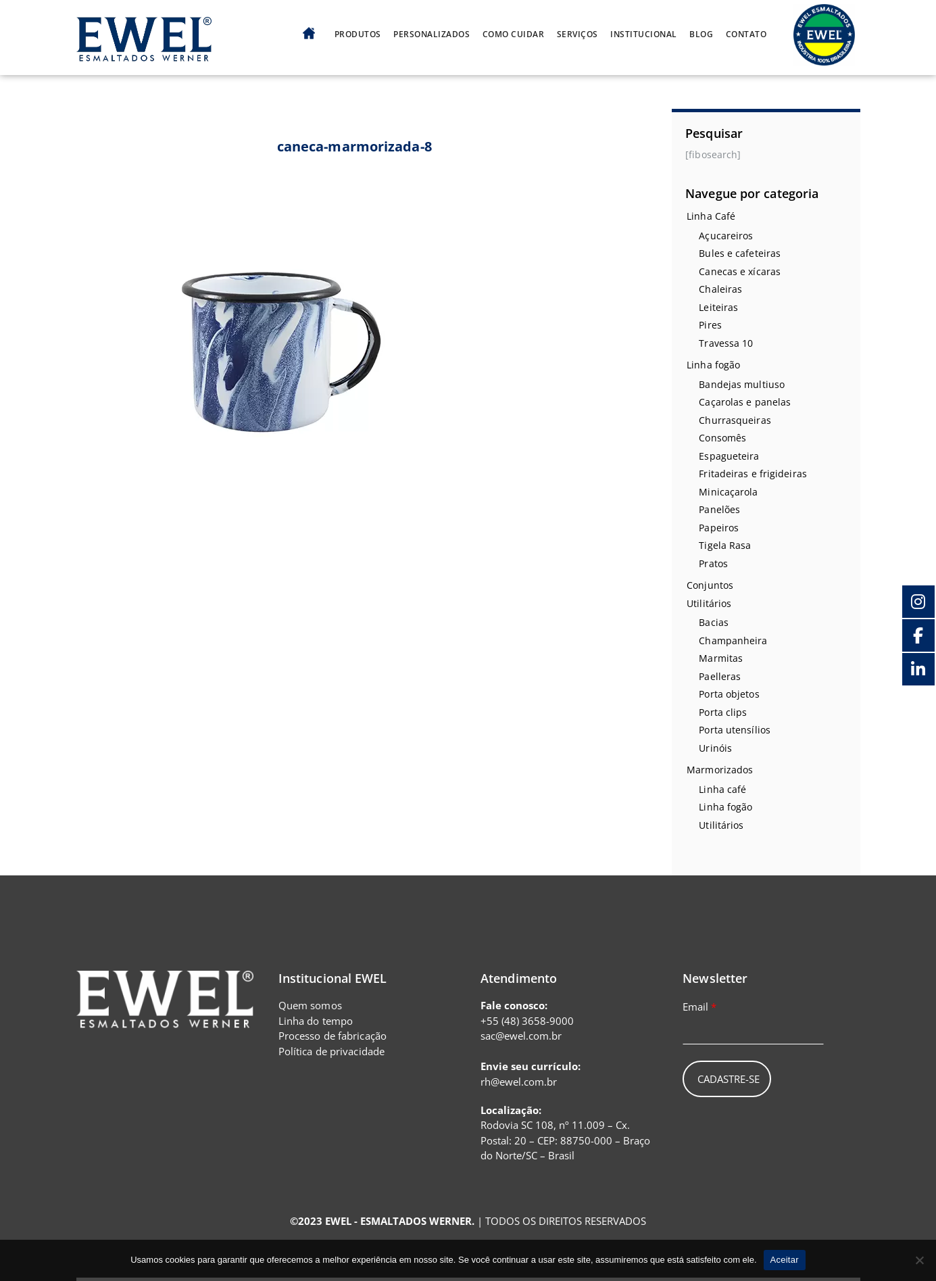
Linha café (722, 789)
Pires (710, 324)
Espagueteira (729, 456)
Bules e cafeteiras (740, 253)
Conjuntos (710, 585)
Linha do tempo (315, 1021)
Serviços (577, 34)
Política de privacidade (331, 1051)
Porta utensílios (734, 729)
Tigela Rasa (725, 545)
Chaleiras (720, 289)
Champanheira (733, 640)
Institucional (643, 34)
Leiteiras (718, 307)
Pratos (713, 563)
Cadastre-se (728, 1079)
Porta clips (723, 712)
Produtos (358, 34)
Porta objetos (729, 693)
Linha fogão (713, 364)
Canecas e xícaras (740, 271)
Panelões (719, 509)
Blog (701, 34)
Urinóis (715, 748)
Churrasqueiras (734, 420)
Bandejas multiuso (742, 384)
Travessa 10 (726, 343)
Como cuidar (514, 34)
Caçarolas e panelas (745, 401)
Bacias (714, 622)
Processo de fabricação (332, 1035)
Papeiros (719, 527)
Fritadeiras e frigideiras (753, 473)
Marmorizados (720, 769)
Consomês (722, 437)
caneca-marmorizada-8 (354, 146)
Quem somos (310, 1005)
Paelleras (720, 676)
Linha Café (711, 216)
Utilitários (709, 603)
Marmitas (721, 658)
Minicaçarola (728, 491)
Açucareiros (726, 235)
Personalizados (431, 34)
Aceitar (784, 1260)
